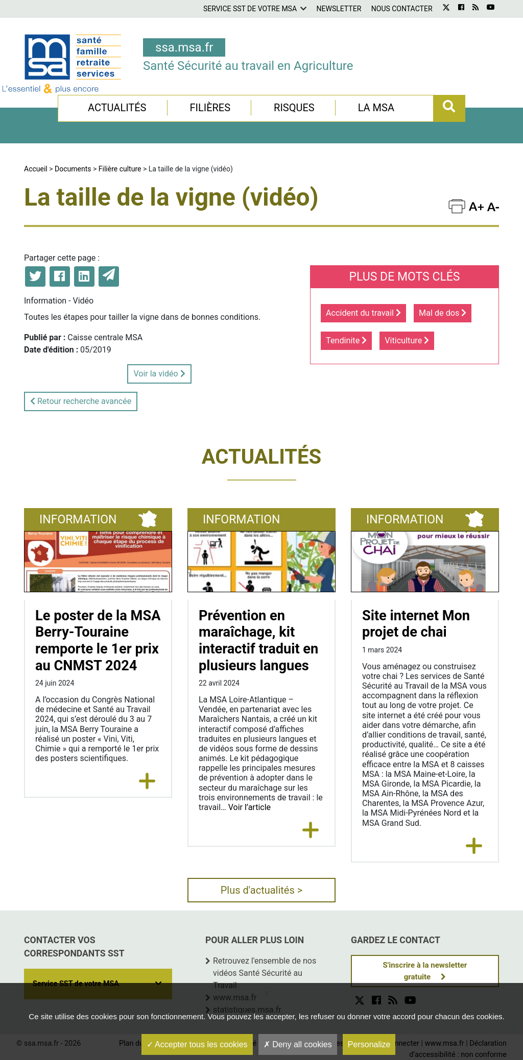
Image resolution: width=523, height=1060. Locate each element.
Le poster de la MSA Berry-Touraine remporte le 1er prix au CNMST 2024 (97, 641)
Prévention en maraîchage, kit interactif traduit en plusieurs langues (258, 641)
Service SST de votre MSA (250, 9)
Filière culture (120, 169)
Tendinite (346, 340)
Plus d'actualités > (262, 890)
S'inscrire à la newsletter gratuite (425, 971)
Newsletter (339, 9)
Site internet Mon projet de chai (416, 624)
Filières (209, 108)
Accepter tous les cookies (197, 1044)
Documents (73, 169)
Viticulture (407, 340)
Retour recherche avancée (80, 401)
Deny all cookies (298, 1044)
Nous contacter (402, 9)
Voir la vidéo (159, 373)
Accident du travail (363, 313)
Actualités (117, 108)
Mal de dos (442, 313)
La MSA (376, 108)
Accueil (35, 169)
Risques (294, 108)
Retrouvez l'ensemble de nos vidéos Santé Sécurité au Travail (264, 973)
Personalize (369, 1044)
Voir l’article (249, 807)
